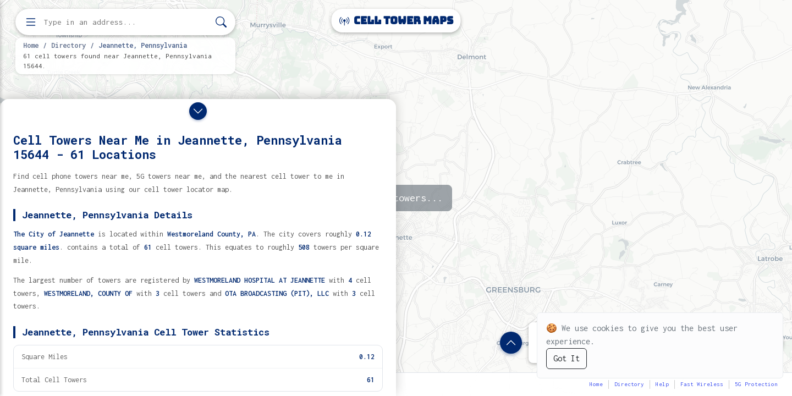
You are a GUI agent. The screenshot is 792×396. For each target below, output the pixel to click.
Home (30, 45)
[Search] (221, 22)
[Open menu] (31, 22)
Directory (68, 45)
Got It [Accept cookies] (566, 358)
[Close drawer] (198, 111)
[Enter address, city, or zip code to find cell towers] (126, 22)
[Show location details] (511, 343)
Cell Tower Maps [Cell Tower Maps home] (396, 20)
